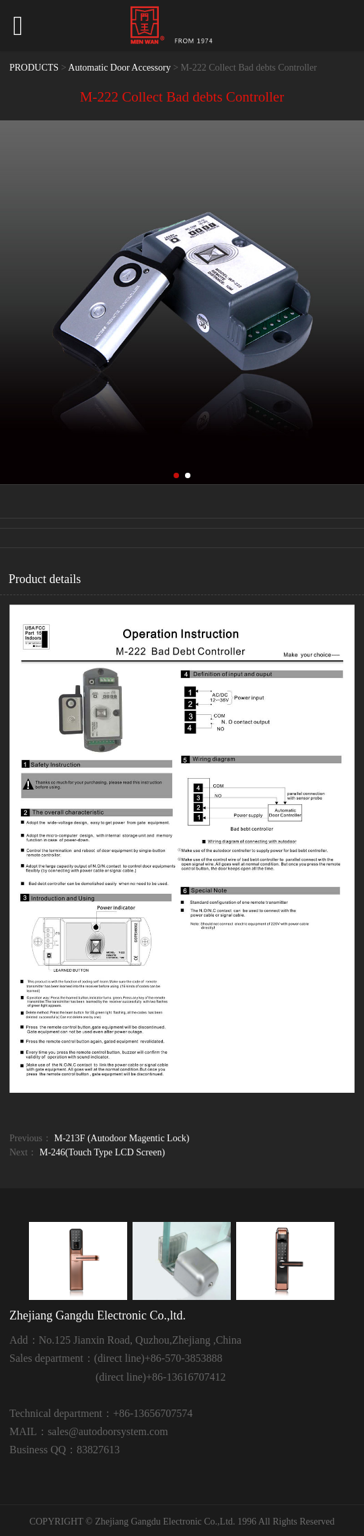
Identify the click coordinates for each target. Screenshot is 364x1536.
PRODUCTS (34, 68)
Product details (45, 579)
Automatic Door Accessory (119, 68)
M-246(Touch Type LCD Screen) (102, 1152)
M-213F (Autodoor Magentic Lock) (122, 1138)
